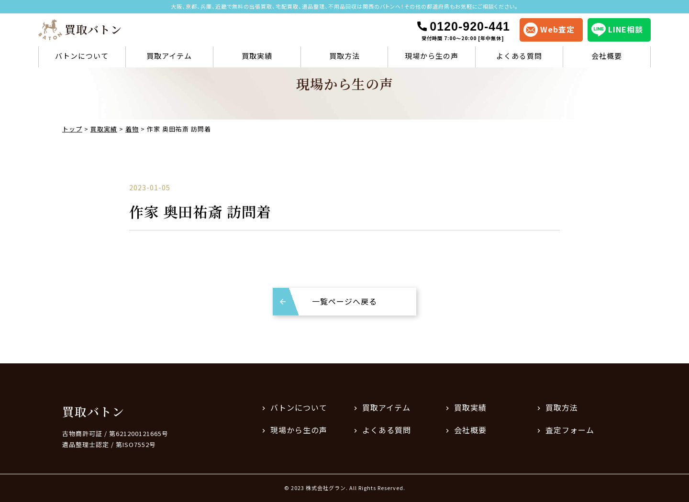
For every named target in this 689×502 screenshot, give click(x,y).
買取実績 (257, 56)
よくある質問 (519, 56)
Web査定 (549, 29)
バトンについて (82, 56)
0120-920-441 (463, 31)
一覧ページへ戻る (344, 301)
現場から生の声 (431, 56)
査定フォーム (569, 430)
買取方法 (344, 56)
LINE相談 (617, 30)
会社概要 (606, 56)
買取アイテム (169, 56)
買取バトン (93, 411)
